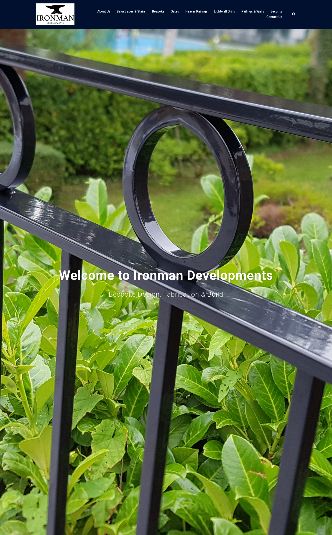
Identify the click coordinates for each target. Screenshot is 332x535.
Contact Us (274, 17)
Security (276, 11)
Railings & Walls (252, 11)
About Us (103, 11)
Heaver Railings (196, 11)
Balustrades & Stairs (131, 11)
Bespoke (158, 11)
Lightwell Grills (224, 11)
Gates (175, 11)
